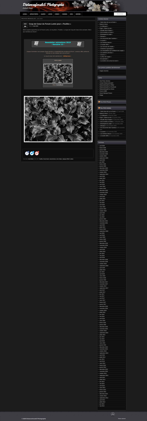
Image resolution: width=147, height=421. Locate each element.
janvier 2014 (103, 367)
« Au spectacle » (104, 58)
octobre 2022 (103, 210)
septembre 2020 (104, 231)
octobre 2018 (103, 263)
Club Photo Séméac (105, 81)
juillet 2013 (102, 379)
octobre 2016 (103, 310)
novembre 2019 (104, 245)
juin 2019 (102, 253)
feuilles (41, 159)
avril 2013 (102, 385)
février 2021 (103, 229)
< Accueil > (25, 14)
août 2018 (102, 267)
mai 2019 (102, 255)
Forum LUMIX (103, 91)
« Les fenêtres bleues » (106, 42)
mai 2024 (102, 182)
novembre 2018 (104, 261)
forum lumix (46, 159)
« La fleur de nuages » (105, 56)
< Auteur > (50, 14)
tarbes (71, 159)
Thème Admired (122, 418)
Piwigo (101, 95)
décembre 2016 (104, 306)
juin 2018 (102, 271)
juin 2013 (102, 381)
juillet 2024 (102, 178)
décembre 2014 (104, 347)
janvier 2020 (103, 241)
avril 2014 (102, 361)
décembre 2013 (104, 369)
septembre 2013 (104, 375)
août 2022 (102, 212)
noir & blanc (59, 159)
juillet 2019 (102, 251)
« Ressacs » (103, 36)
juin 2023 (102, 200)
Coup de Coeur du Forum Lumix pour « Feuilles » (50, 24)
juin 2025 (102, 162)
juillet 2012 (102, 402)
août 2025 (102, 160)
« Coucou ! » (103, 54)
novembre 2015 (104, 328)
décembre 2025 (104, 151)
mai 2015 (102, 338)
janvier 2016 (103, 324)
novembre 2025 (104, 154)
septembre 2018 (104, 265)
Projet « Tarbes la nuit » (106, 28)
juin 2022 (102, 215)
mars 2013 (102, 387)
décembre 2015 (104, 326)
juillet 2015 (102, 334)
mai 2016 (102, 316)
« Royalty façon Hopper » (106, 30)
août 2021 (102, 225)
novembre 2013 (104, 371)
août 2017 (102, 290)
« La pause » (103, 40)
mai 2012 (102, 405)
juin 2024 (102, 180)
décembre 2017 (104, 282)
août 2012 (102, 399)
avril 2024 (102, 184)
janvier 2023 (103, 208)
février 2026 (103, 147)
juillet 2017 (102, 292)
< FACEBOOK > (65, 14)
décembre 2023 (104, 190)
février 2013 (103, 389)
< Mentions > (78, 14)
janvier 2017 (103, 304)
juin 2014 (102, 359)
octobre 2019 (103, 247)
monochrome (53, 159)
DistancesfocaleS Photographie (43, 4)
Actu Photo (30, 159)
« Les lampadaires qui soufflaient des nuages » (112, 50)
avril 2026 (102, 145)
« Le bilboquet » (104, 26)
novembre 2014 (104, 349)
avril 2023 (102, 204)
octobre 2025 (103, 156)
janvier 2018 (103, 279)
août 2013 (102, 377)
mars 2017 (102, 300)
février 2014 (103, 365)
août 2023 (102, 196)
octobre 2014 (103, 351)
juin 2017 (102, 294)
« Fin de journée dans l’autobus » (108, 38)
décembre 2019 (104, 243)
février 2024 (103, 188)
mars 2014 (102, 363)
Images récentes (104, 70)
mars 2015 (102, 343)
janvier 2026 (103, 149)
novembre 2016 (104, 308)
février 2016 (103, 322)
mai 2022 (102, 217)
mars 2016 (102, 320)
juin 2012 (102, 404)
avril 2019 (102, 257)
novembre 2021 (104, 223)
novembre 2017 (104, 284)
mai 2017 (102, 296)
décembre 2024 (104, 168)
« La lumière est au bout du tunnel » (109, 60)
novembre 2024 (104, 170)
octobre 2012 (103, 395)
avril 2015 (102, 341)
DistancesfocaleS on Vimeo (107, 89)
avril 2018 (102, 273)
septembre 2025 (104, 158)
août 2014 (102, 355)
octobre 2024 (103, 172)
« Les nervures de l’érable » (107, 46)
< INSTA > (71, 14)
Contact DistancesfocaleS (106, 83)
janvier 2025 (103, 166)
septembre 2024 (104, 174)
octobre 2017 (103, 286)
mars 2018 (102, 275)
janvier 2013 (103, 391)
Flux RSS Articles (105, 108)
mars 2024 (102, 186)
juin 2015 (102, 336)
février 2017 (103, 302)
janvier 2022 (103, 218)
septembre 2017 (104, 288)
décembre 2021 (104, 221)
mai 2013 (102, 383)
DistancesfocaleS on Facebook (108, 87)
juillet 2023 (102, 198)
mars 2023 (102, 206)
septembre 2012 (104, 397)
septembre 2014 (104, 353)
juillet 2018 (102, 269)
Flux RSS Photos (105, 102)
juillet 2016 (102, 312)
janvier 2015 (103, 345)
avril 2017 (102, 298)
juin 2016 (102, 314)
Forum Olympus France (106, 93)
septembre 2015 (104, 332)
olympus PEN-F (66, 159)
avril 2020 (102, 235)
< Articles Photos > (34, 14)
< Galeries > (43, 14)
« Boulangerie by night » (106, 34)
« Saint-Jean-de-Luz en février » (108, 22)
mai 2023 (102, 202)
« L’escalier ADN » (104, 44)
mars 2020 (102, 237)
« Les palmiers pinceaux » (107, 52)
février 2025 (103, 164)
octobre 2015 (103, 330)
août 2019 (102, 249)
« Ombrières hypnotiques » (107, 48)
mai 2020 (102, 233)
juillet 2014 (102, 357)
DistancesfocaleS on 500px (107, 85)
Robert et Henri (104, 24)
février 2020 (103, 239)
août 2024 (102, 176)
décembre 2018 (104, 259)
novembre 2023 (104, 192)
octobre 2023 (103, 194)
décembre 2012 (104, 393)
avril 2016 (102, 318)
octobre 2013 (103, 373)
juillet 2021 (102, 227)
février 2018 (103, 277)
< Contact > (57, 14)
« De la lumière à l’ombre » (107, 32)
